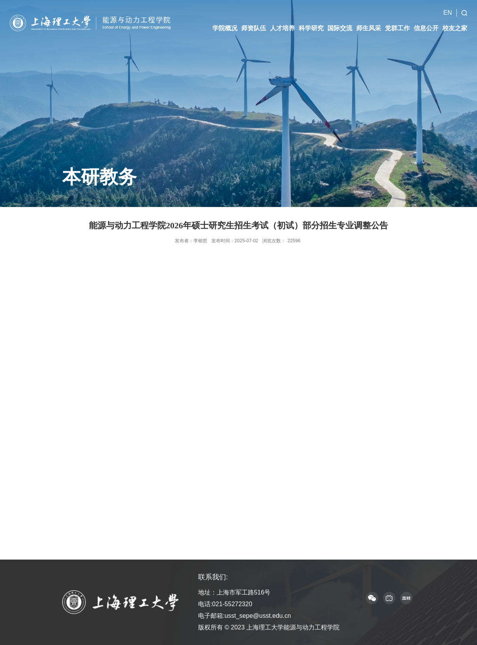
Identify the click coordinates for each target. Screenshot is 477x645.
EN (447, 8)
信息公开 (426, 24)
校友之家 (454, 24)
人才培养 (282, 24)
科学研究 (311, 24)
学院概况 (224, 24)
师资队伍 (253, 24)
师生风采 (368, 24)
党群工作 (397, 24)
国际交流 (339, 24)
